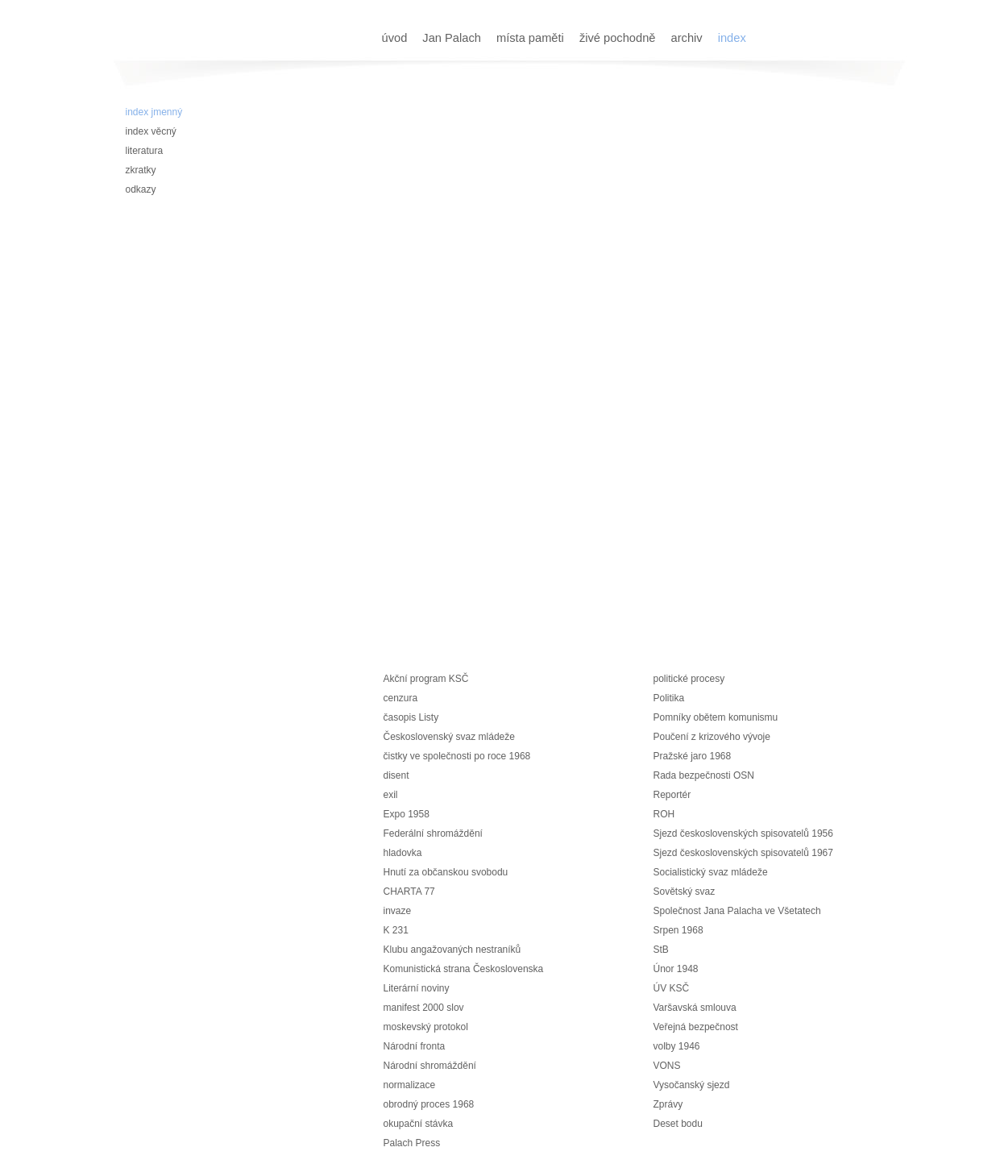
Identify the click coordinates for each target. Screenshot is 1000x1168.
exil (391, 794)
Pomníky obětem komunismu (716, 717)
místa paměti (531, 37)
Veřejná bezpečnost (696, 1027)
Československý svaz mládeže (449, 736)
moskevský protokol (426, 1027)
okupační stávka (419, 1123)
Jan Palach (453, 37)
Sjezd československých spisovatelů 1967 (743, 852)
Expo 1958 (406, 814)
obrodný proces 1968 (429, 1104)
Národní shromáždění (430, 1065)
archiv (688, 37)
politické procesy (689, 678)
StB (661, 949)
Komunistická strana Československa (464, 969)
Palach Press (412, 1143)
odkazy (141, 189)
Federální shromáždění (433, 833)
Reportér (672, 794)
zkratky (141, 170)
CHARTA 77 (409, 891)
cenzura (401, 698)
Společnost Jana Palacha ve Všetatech (737, 911)
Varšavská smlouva (695, 1007)
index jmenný (154, 112)
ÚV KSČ (672, 988)
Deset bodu (678, 1123)
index (732, 37)
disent (396, 775)
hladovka (403, 852)
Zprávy (668, 1104)
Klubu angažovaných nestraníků (452, 949)
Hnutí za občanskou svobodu (446, 872)
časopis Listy (411, 717)
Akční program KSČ (426, 678)
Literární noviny (417, 988)
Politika (669, 698)
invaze (398, 911)
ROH (664, 814)
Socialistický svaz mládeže (711, 872)
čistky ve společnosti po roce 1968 (457, 756)
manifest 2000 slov (424, 1007)
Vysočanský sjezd (692, 1085)
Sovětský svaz (685, 891)
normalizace (410, 1085)
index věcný (151, 131)
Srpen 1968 (678, 930)
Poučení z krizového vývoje (712, 736)
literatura (145, 150)
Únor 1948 (676, 969)
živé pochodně (619, 37)
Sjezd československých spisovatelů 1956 (743, 833)
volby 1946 (677, 1046)
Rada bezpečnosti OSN (704, 775)
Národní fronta (415, 1046)
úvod (396, 37)
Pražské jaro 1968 (693, 756)
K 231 (396, 930)
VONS (667, 1065)
